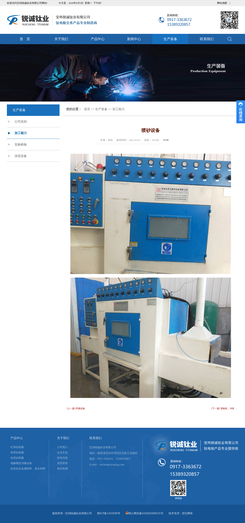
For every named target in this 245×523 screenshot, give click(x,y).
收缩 (240, 111)
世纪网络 (187, 513)
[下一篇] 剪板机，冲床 (223, 408)
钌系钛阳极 (17, 447)
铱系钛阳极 (17, 452)
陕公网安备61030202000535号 (145, 513)
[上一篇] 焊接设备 (76, 408)
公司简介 (62, 447)
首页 (87, 109)
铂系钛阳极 (17, 457)
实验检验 (21, 144)
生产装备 (170, 39)
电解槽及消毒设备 (21, 463)
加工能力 (21, 133)
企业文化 (62, 452)
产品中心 (98, 39)
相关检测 (62, 468)
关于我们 (61, 39)
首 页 (25, 39)
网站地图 (222, 3)
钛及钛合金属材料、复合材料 (28, 468)
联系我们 (207, 39)
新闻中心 (134, 39)
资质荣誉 (62, 463)
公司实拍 (21, 121)
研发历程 (62, 457)
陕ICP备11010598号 (108, 513)
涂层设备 (21, 156)
